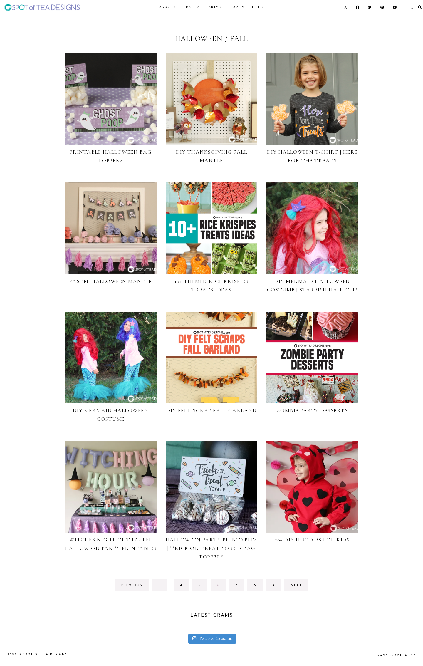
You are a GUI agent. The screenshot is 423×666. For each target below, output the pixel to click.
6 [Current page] (221, 586)
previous (131, 585)
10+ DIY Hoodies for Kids (312, 539)
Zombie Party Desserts (312, 410)
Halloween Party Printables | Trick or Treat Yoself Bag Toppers (211, 548)
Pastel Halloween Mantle (111, 281)
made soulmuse (396, 655)
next (296, 585)
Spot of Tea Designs (45, 654)
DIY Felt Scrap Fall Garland (212, 410)
